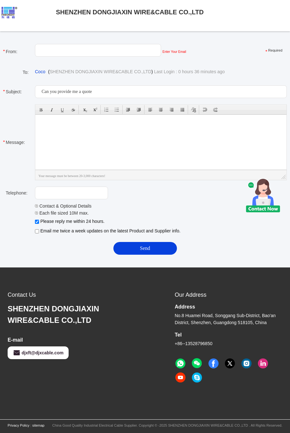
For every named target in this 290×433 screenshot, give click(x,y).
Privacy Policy (18, 425)
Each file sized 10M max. (62, 213)
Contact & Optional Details (63, 206)
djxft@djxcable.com (38, 352)
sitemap (38, 425)
